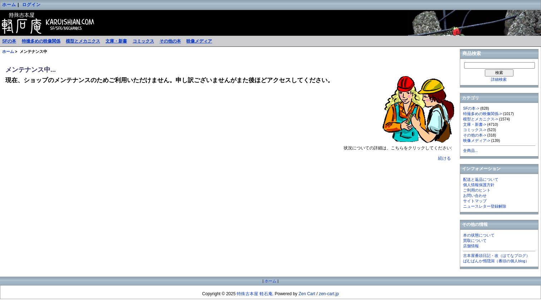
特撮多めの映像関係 (41, 41)
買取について (475, 240)
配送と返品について (480, 179)
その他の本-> (474, 135)
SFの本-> (471, 108)
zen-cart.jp (329, 293)
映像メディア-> (476, 140)
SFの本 (9, 41)
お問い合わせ (475, 195)
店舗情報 (471, 246)
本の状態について (479, 235)
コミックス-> (474, 130)
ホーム (9, 4)
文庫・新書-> (474, 124)
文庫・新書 (116, 41)
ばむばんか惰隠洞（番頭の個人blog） (496, 261)
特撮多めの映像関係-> (482, 114)
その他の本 (170, 41)
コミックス (143, 41)
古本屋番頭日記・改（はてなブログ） (496, 255)
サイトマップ (475, 201)
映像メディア (199, 41)
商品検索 (471, 53)
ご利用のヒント (477, 190)
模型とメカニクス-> (480, 119)
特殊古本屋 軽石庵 (254, 293)
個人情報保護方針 (479, 185)
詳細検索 (499, 79)
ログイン (31, 4)
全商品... (470, 150)
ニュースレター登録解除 (484, 206)
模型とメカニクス (83, 41)
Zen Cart (307, 293)
